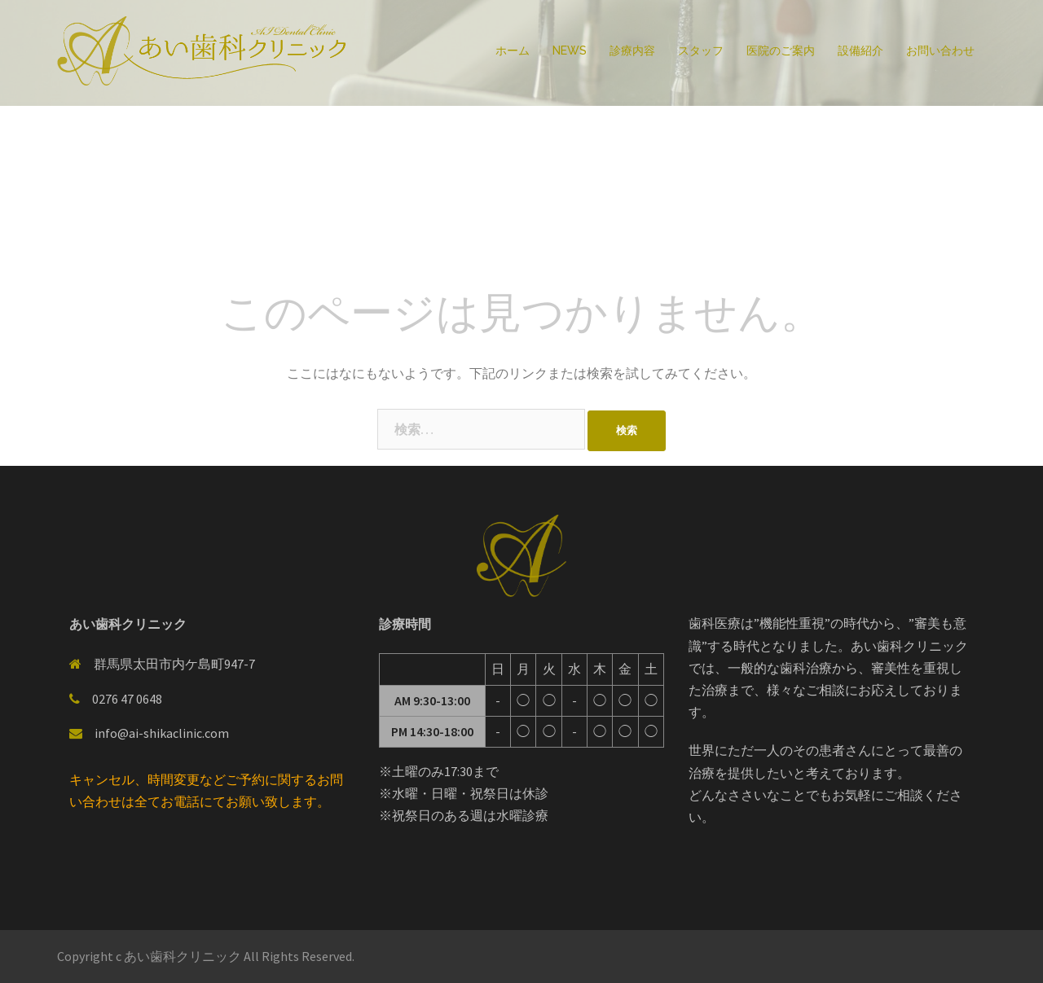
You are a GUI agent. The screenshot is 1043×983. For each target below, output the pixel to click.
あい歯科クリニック (184, 956)
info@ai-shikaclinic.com (162, 733)
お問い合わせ (940, 50)
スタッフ (701, 50)
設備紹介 (860, 50)
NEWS (569, 50)
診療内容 (632, 50)
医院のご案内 (780, 50)
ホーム (512, 50)
